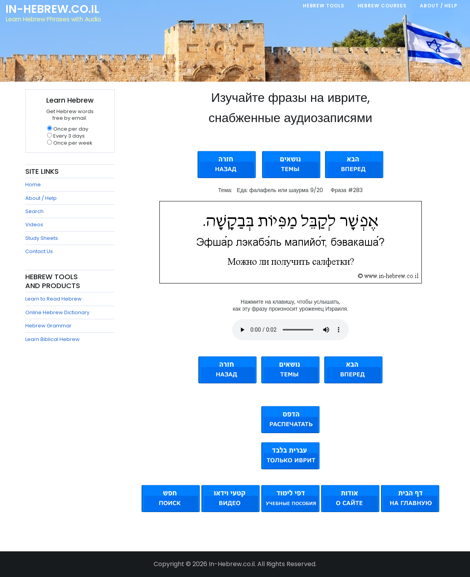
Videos (34, 224)
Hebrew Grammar (48, 325)
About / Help (41, 198)
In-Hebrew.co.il (52, 9)
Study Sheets (41, 238)
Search (34, 211)
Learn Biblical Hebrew (52, 339)
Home (33, 184)
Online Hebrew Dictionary (57, 312)
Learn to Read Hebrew (53, 298)
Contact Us (39, 251)
